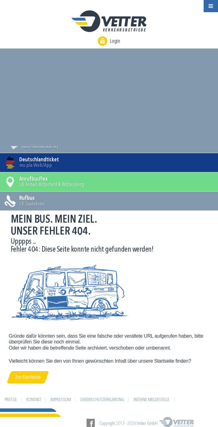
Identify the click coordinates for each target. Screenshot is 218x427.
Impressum (60, 399)
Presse (11, 399)
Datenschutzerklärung (102, 399)
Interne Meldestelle (151, 399)
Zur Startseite (28, 377)
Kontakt (33, 399)
